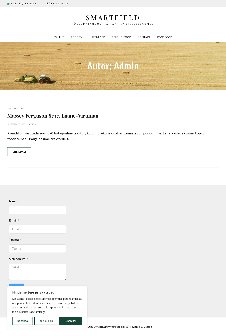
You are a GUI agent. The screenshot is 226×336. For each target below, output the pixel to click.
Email (13, 220)
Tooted (76, 37)
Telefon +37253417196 (55, 3)
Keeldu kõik (46, 321)
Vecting (148, 326)
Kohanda (22, 321)
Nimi (12, 201)
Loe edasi (22, 153)
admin (32, 124)
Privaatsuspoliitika (117, 326)
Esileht (59, 37)
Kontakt (144, 37)
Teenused (98, 37)
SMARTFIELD (113, 17)
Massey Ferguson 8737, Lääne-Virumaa (52, 115)
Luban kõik (70, 321)
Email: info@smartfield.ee (22, 3)
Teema (14, 240)
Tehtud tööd (121, 37)
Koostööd (164, 37)
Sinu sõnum (17, 259)
